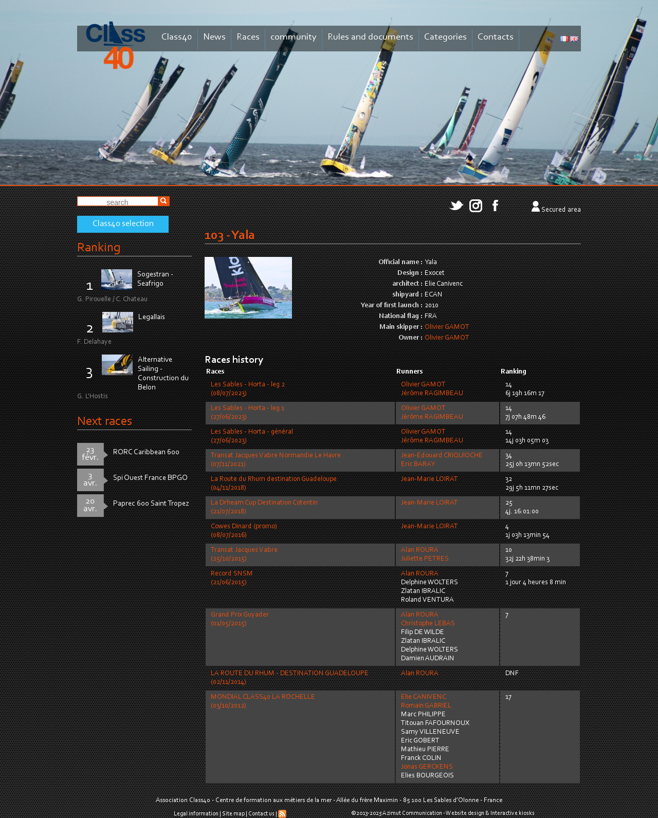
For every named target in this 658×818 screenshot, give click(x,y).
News (214, 37)
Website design (465, 813)
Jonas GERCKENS (427, 767)
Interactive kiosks (512, 813)
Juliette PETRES (425, 559)
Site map (233, 814)
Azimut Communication (412, 813)
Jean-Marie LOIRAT (429, 479)
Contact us (261, 814)
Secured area (561, 210)
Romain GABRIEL (426, 706)
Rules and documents (370, 37)
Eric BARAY (418, 464)
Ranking (98, 247)
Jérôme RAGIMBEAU (432, 393)
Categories (445, 37)
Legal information (196, 814)
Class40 (176, 37)
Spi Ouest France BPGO (150, 478)
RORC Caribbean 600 (146, 452)
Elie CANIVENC (423, 697)
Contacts (496, 37)
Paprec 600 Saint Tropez (151, 504)
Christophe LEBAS (428, 623)
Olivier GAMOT (447, 327)
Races (248, 37)
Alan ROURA (419, 550)
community (293, 37)
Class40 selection (123, 224)
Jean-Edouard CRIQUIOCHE (442, 455)
